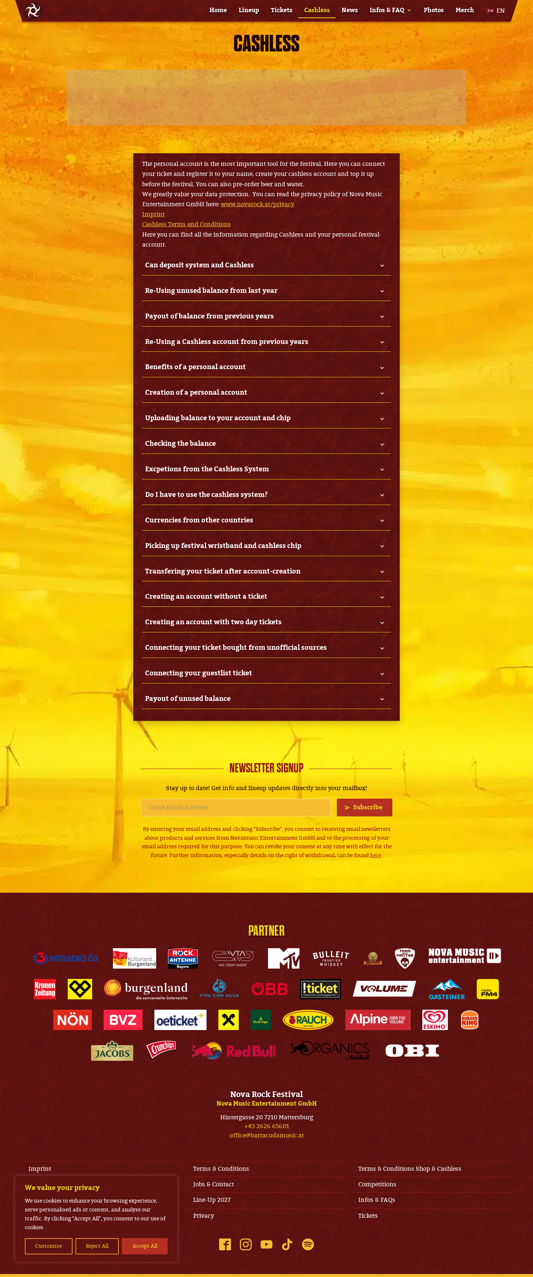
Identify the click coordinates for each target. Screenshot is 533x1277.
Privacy (204, 1218)
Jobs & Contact (214, 1186)
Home (218, 10)
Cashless (317, 10)
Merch (465, 10)
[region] (96, 1219)
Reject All (97, 1246)
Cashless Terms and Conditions (186, 224)
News (350, 10)
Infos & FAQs (377, 1202)
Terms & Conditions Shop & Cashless (411, 1169)
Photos (434, 10)
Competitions (378, 1186)
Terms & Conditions (222, 1169)
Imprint (153, 214)
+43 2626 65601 (266, 1126)
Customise (48, 1246)
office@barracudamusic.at (266, 1136)
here (375, 856)
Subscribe (367, 807)
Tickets (281, 10)
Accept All (145, 1246)
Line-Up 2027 (213, 1202)
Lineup (249, 10)
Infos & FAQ (387, 10)
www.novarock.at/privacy (257, 204)
